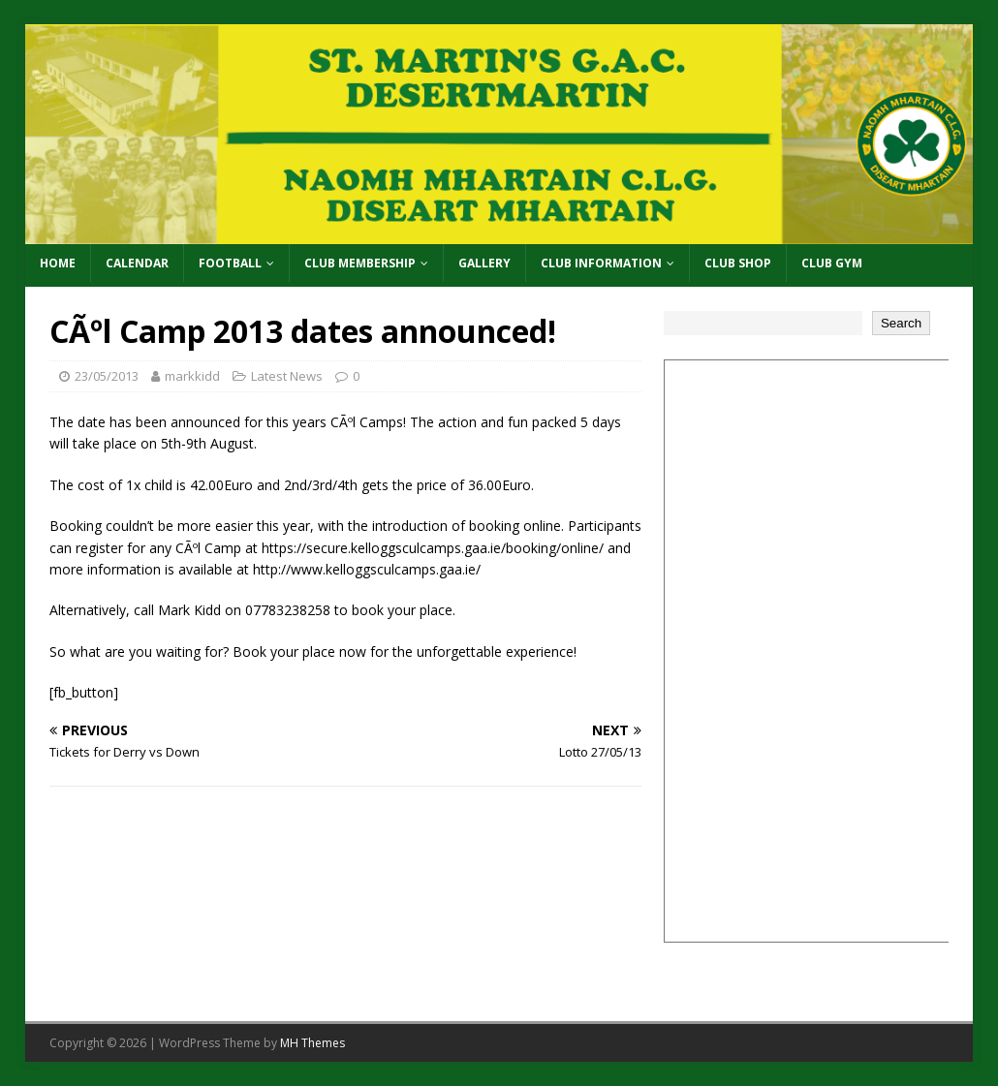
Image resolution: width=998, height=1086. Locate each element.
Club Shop (737, 263)
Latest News (287, 376)
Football (230, 263)
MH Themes (312, 1043)
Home (58, 263)
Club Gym (831, 263)
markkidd (192, 376)
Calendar (137, 263)
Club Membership (360, 263)
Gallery (484, 263)
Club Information (601, 263)
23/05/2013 (107, 376)
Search (901, 323)
